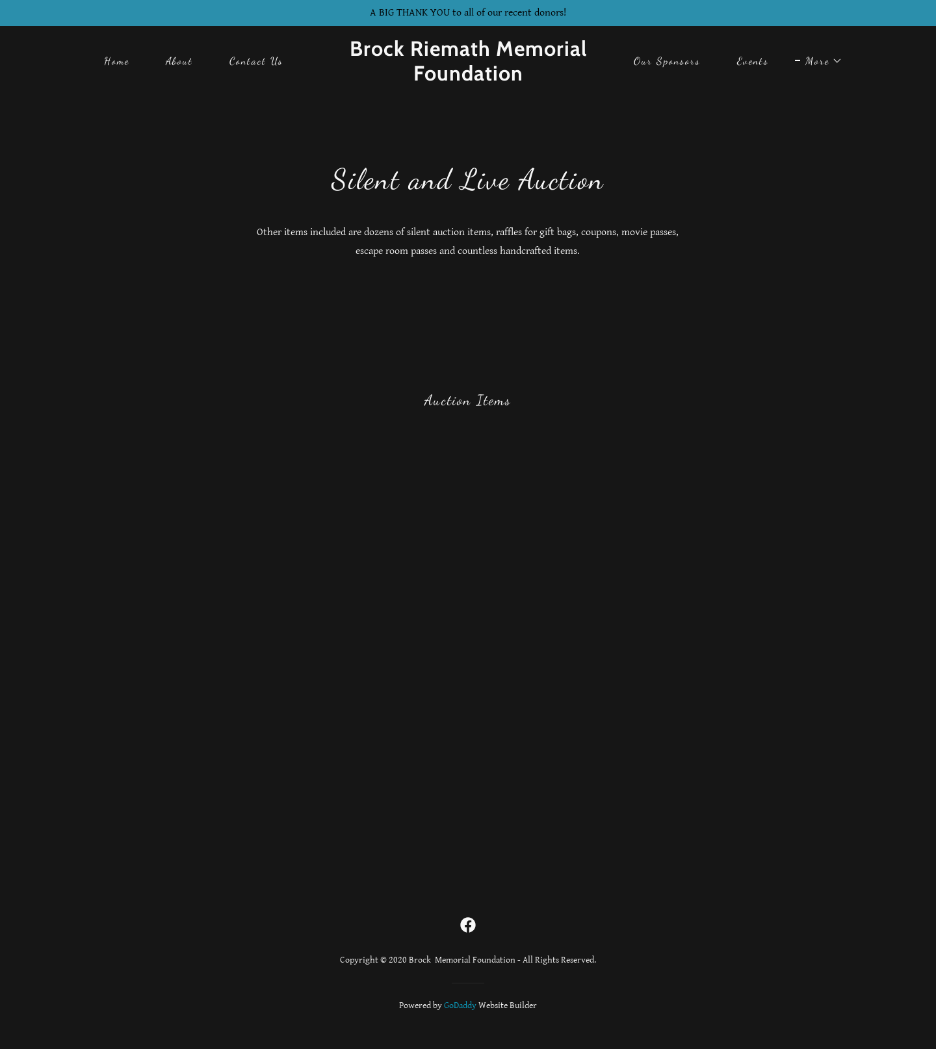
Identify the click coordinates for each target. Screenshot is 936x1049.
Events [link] (753, 61)
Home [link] (116, 61)
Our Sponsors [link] (667, 61)
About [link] (179, 61)
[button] (818, 61)
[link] (468, 77)
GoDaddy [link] (460, 1005)
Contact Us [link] (256, 61)
